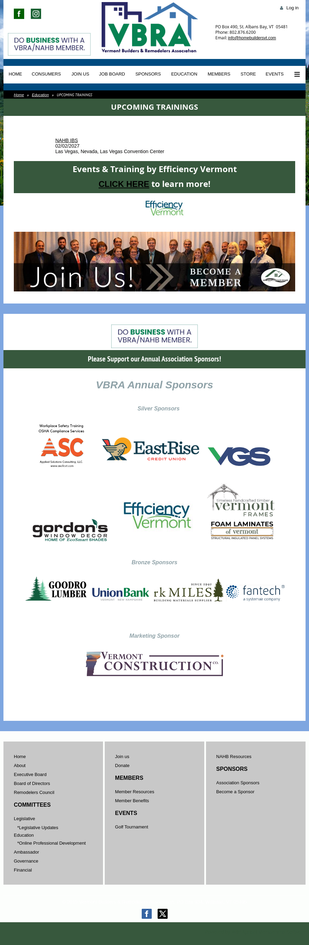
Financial (23, 870)
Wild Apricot (244, 932)
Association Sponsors (238, 782)
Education (40, 95)
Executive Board (30, 774)
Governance (26, 861)
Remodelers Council (34, 792)
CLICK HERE (124, 184)
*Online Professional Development (51, 843)
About (20, 765)
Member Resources (134, 791)
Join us (122, 756)
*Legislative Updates (37, 827)
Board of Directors (32, 783)
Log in (293, 7)
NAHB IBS (66, 140)
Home (19, 95)
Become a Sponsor (235, 791)
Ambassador (26, 852)
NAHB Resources (234, 756)
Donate (122, 765)
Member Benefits (132, 800)
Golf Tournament (131, 826)
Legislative (24, 818)
